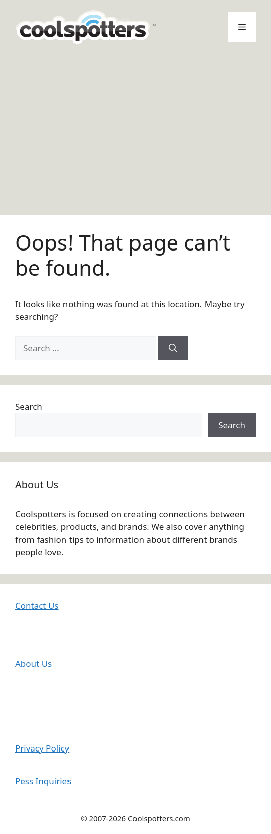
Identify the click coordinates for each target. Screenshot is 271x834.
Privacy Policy (42, 748)
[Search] (173, 348)
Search (28, 406)
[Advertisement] (135, 129)
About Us (33, 664)
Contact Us (37, 605)
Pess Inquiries (43, 781)
